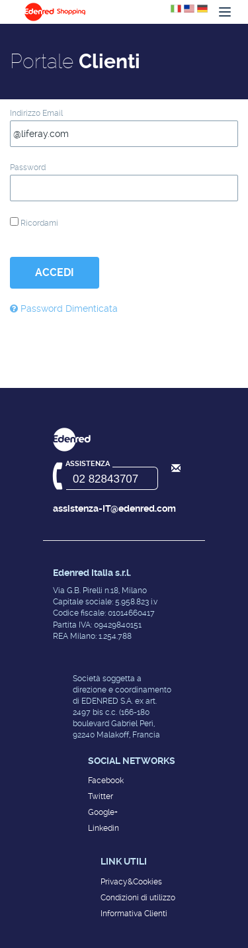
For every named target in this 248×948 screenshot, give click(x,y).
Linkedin (103, 828)
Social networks (131, 760)
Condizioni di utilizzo (138, 897)
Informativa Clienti (134, 913)
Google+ (103, 812)
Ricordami (34, 222)
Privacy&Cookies (131, 881)
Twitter (100, 796)
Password (28, 167)
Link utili (124, 861)
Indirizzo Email (36, 113)
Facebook (106, 780)
